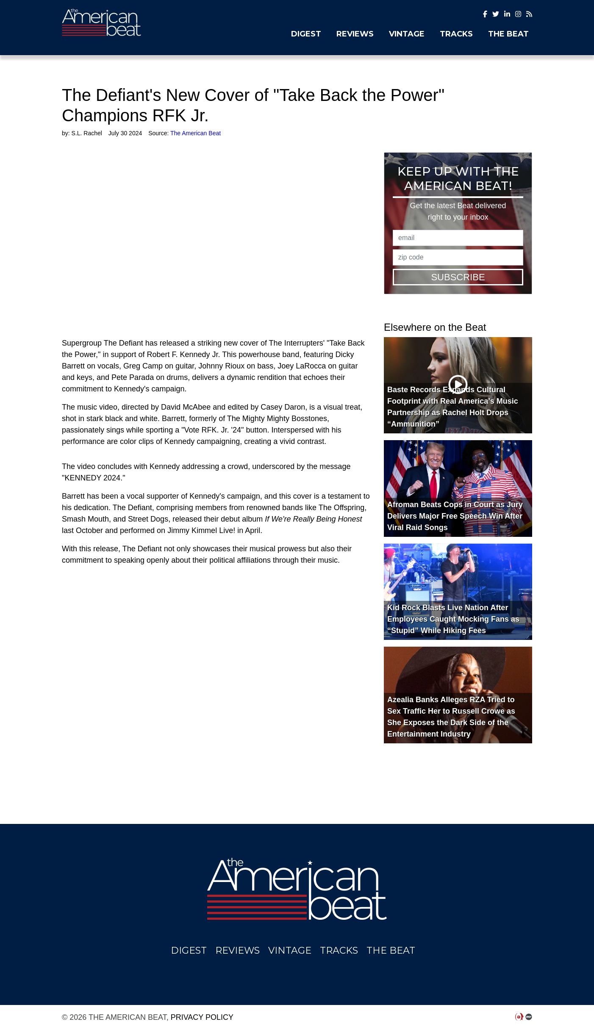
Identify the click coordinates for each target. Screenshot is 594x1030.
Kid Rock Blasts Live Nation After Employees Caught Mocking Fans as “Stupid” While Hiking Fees (453, 619)
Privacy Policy (202, 1017)
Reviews (355, 34)
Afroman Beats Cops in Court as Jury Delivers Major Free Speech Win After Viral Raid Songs (455, 516)
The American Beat (134, 22)
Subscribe (458, 277)
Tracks (456, 34)
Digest (306, 34)
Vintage (407, 34)
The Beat (508, 34)
